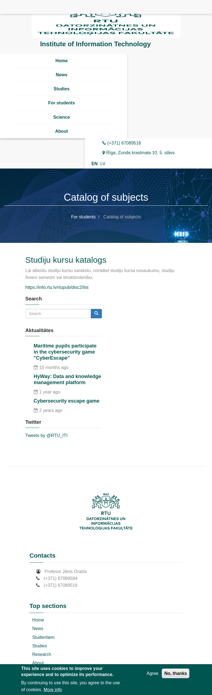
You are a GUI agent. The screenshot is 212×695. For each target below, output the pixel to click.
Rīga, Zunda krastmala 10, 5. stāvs (138, 152)
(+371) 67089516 (121, 143)
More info (53, 689)
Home (61, 60)
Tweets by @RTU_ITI (46, 435)
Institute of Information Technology (95, 44)
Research (41, 654)
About (61, 131)
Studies (62, 88)
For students (61, 103)
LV (102, 163)
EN (94, 163)
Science (61, 117)
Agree (152, 673)
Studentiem (43, 637)
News (61, 74)
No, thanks (175, 673)
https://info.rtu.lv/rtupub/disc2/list (57, 287)
